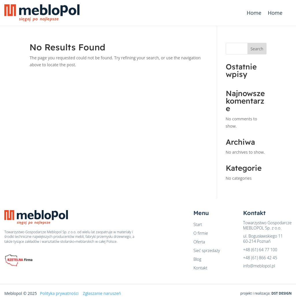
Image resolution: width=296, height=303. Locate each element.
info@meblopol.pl (259, 266)
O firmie (200, 233)
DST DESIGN (281, 293)
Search (256, 49)
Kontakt (200, 268)
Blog (197, 259)
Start (197, 225)
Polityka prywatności (59, 293)
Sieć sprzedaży (206, 251)
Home (254, 13)
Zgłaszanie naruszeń (102, 293)
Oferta (199, 242)
